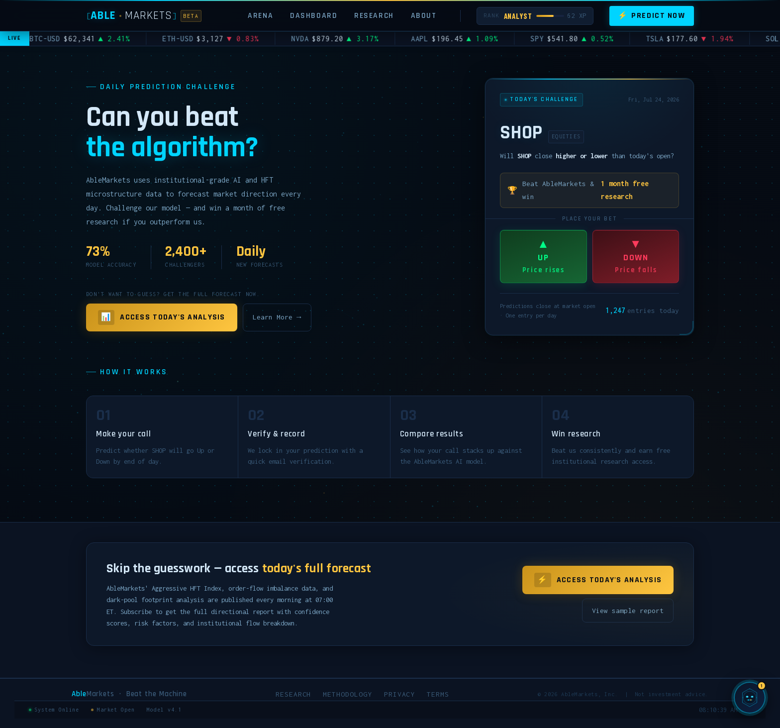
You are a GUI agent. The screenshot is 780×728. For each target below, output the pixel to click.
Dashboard (313, 15)
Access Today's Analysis (161, 317)
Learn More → (277, 317)
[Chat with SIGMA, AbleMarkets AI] (750, 698)
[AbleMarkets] (144, 15)
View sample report (628, 611)
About (424, 15)
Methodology (347, 694)
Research (374, 15)
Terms (438, 694)
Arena (260, 15)
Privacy (399, 694)
